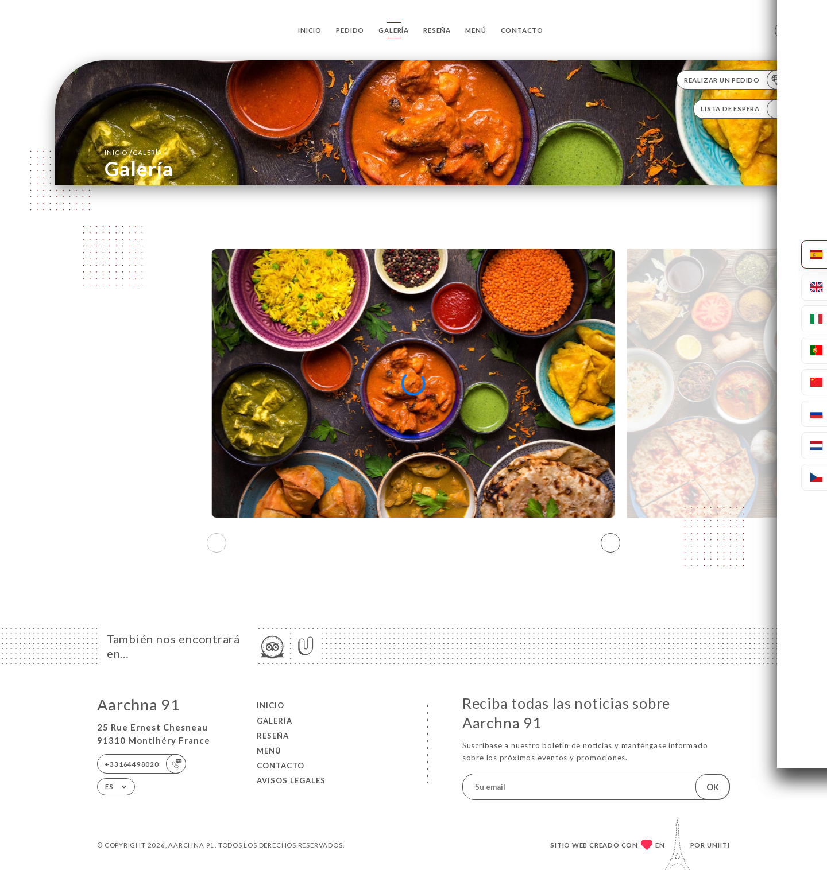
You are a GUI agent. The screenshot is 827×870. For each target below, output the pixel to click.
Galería (393, 30)
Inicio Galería (134, 152)
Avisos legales (291, 780)
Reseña (437, 30)
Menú (475, 30)
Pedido (350, 30)
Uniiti (718, 845)
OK (712, 787)
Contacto (522, 30)
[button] (610, 543)
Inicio (310, 30)
